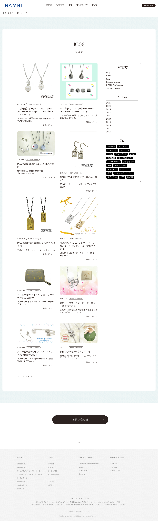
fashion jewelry (113, 162)
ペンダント (112, 150)
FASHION (60, 5)
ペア (122, 177)
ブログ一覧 (20, 489)
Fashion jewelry (113, 82)
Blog (108, 72)
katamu (81, 467)
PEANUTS (113, 464)
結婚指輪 (111, 146)
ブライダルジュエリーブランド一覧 (28, 471)
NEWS (94, 5)
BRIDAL (49, 5)
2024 (108, 106)
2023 (108, 109)
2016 (108, 132)
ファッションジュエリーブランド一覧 (29, 474)
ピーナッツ (124, 169)
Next (29, 376)
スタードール (121, 154)
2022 (108, 112)
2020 (108, 119)
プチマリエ (112, 177)
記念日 (130, 177)
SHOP (69, 5)
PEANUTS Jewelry (114, 85)
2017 (108, 128)
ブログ (10, 13)
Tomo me (82, 474)
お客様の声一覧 (22, 485)
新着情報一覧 (21, 482)
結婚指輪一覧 (21, 464)
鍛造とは (51, 467)
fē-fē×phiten (114, 467)
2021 (108, 116)
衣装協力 (111, 158)
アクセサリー (128, 162)
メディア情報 (120, 166)
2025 (108, 103)
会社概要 (51, 464)
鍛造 (109, 173)
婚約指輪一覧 (21, 467)
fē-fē (109, 165)
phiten (132, 154)
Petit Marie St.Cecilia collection (89, 464)
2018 (108, 125)
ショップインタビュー (124, 173)
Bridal (108, 76)
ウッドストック (124, 158)
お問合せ (51, 485)
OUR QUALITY (82, 5)
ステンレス (123, 146)
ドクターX (124, 150)
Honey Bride (83, 471)
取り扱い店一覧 (22, 478)
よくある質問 (52, 471)
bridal (110, 154)
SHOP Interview (113, 88)
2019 (108, 122)
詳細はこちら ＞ (49, 125)
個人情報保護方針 (54, 474)
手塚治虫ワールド (116, 471)
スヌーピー (112, 169)
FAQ (108, 79)
